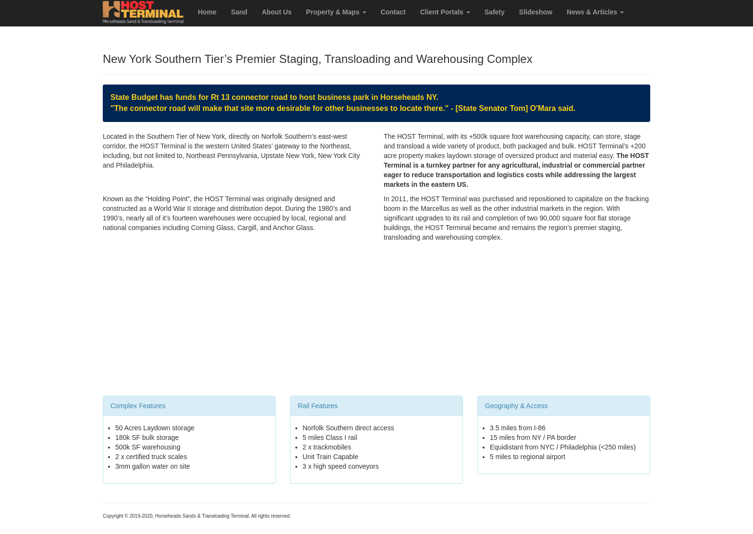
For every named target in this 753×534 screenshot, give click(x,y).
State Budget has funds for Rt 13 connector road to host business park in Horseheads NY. (274, 97)
